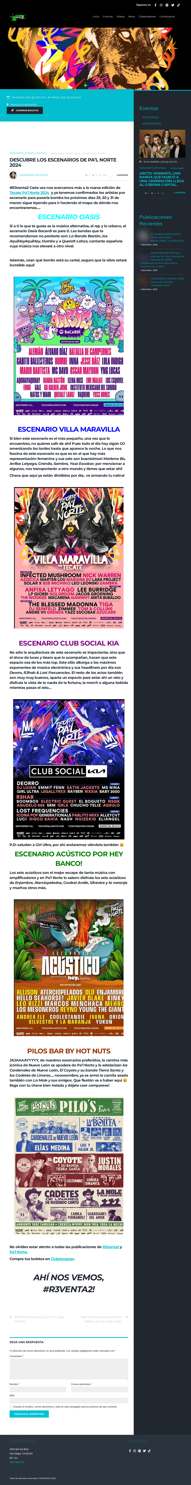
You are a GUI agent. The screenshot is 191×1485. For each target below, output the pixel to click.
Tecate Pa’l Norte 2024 (30, 192)
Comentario (16, 1356)
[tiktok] (178, 4)
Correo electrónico (81, 1384)
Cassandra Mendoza (33, 175)
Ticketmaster (62, 1259)
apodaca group (58, 153)
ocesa (77, 153)
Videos (121, 16)
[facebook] (155, 4)
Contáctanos (167, 16)
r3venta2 (85, 153)
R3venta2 (111, 1247)
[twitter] (173, 4)
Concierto (17, 153)
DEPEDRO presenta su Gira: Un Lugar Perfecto (37, 1319)
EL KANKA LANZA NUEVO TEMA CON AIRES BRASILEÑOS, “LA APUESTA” (167, 237)
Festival (41, 153)
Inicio (96, 16)
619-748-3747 (17, 1462)
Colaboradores (147, 16)
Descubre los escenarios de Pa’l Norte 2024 (63, 162)
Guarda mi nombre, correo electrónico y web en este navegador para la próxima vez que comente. (65, 1406)
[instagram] (161, 4)
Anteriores (152, 123)
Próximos (150, 117)
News (131, 16)
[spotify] (167, 4)
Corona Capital (177, 168)
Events (30, 153)
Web (12, 1395)
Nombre (15, 1384)
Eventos (108, 16)
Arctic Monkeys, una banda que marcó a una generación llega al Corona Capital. (161, 179)
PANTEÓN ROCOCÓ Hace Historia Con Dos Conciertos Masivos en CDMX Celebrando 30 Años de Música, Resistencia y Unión (162, 260)
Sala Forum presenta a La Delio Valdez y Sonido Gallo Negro (104, 1319)
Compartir (122, 175)
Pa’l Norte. (19, 1252)
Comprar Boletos (24, 110)
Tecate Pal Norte (98, 153)
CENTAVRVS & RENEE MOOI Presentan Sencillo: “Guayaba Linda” (167, 282)
